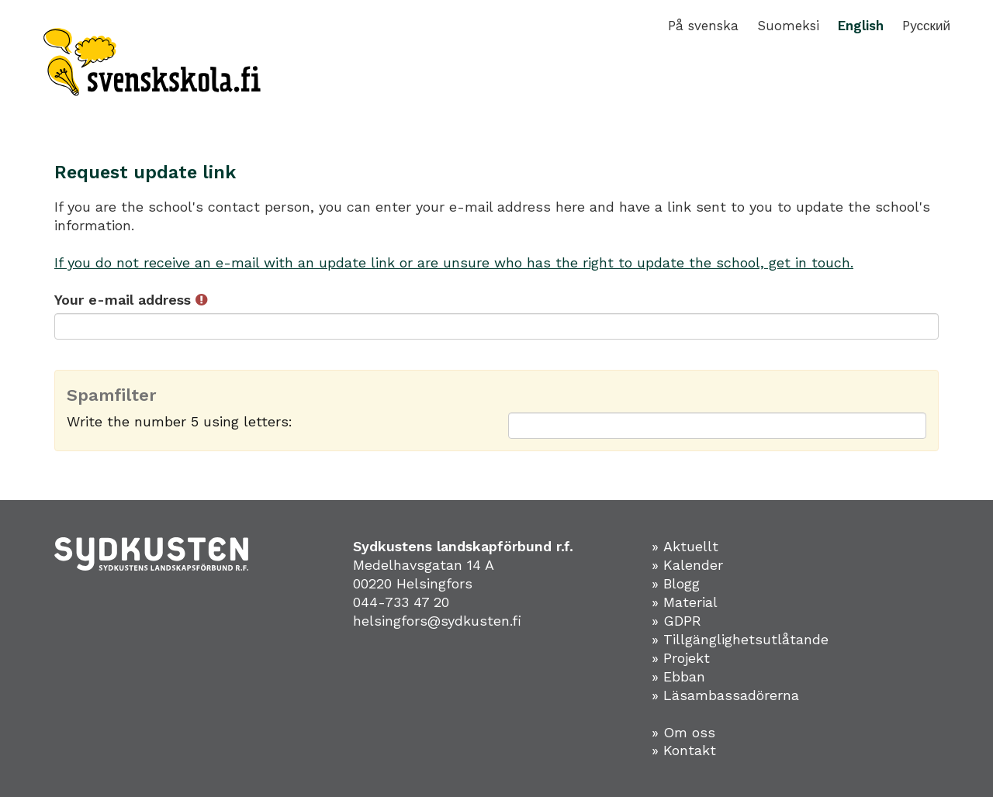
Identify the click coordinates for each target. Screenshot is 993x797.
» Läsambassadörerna (725, 695)
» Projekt (681, 658)
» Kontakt (684, 750)
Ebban (684, 676)
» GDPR (676, 620)
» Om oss (683, 732)
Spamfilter (112, 395)
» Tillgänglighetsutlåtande (740, 639)
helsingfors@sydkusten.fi (437, 620)
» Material (685, 602)
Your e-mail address (130, 300)
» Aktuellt (685, 546)
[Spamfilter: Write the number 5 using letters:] (717, 425)
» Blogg (676, 583)
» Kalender (687, 565)
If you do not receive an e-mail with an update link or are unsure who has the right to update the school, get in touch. (453, 262)
